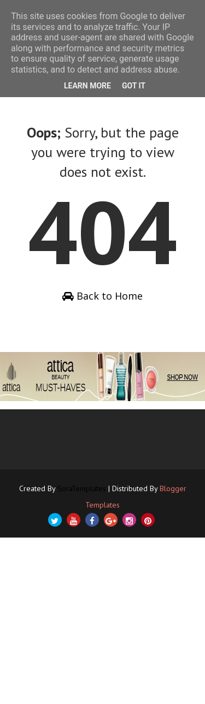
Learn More (87, 85)
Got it (133, 85)
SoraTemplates (81, 488)
